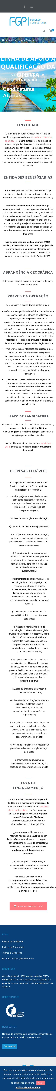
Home (5, 40)
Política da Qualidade (12, 941)
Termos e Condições (12, 953)
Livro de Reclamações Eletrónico (18, 958)
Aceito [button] (40, 1083)
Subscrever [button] (10, 1046)
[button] (28, 906)
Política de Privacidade (13, 947)
